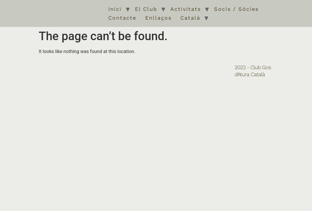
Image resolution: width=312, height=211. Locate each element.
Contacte (122, 18)
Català (190, 18)
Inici (115, 9)
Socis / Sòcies (236, 9)
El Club (146, 9)
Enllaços (158, 18)
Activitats (185, 9)
